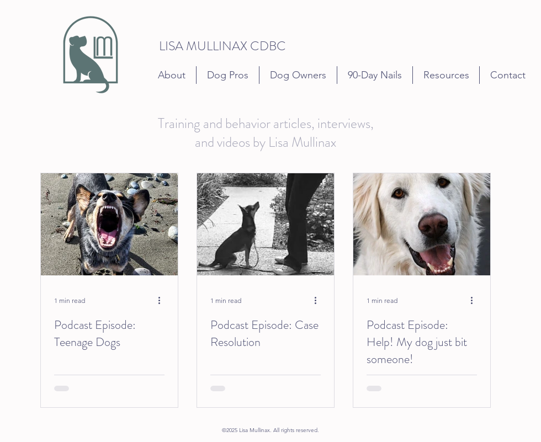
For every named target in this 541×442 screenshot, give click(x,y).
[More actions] (162, 300)
